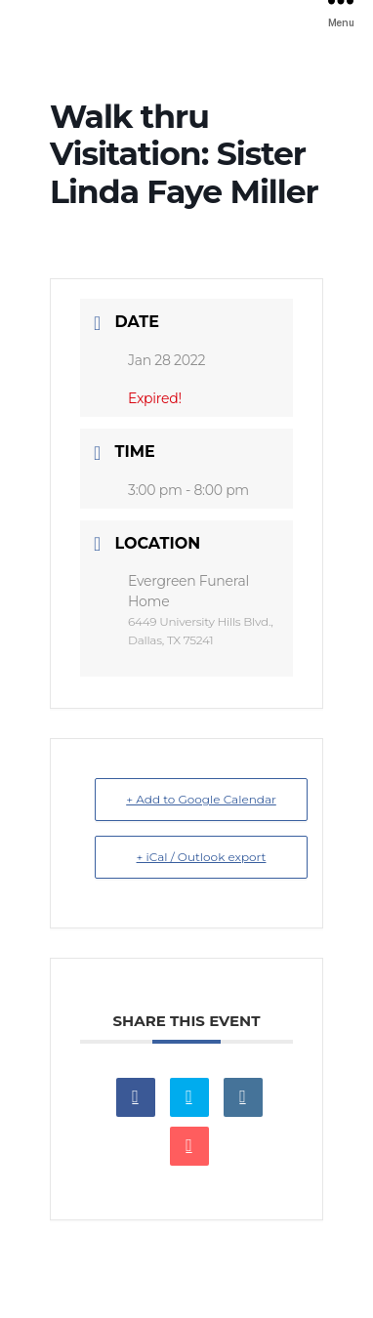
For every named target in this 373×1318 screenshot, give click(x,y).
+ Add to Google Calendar (201, 799)
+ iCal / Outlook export (202, 856)
